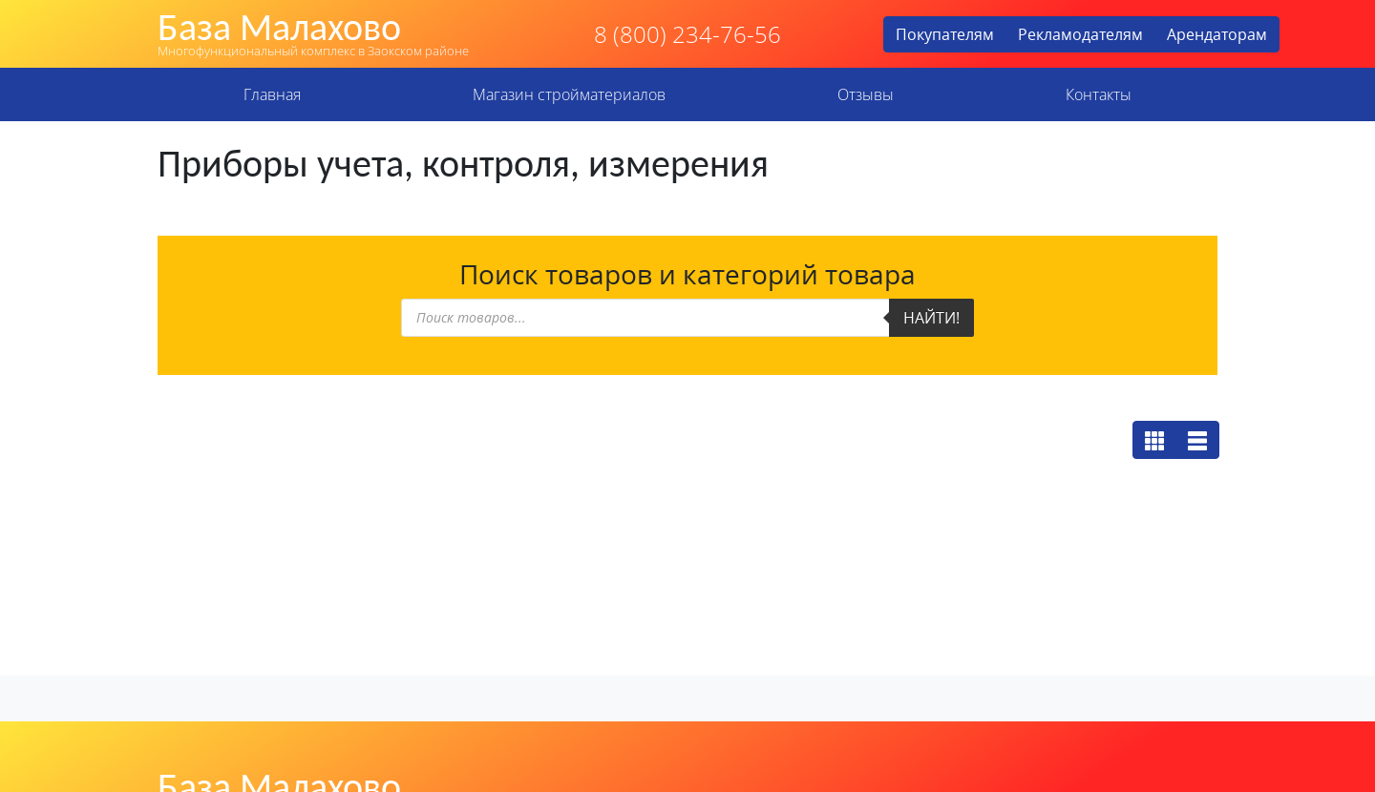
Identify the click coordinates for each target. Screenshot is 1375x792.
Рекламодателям (1080, 34)
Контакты (1099, 94)
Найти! (931, 317)
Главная (272, 94)
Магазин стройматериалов (569, 94)
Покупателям (945, 34)
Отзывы (865, 94)
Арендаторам (1217, 34)
